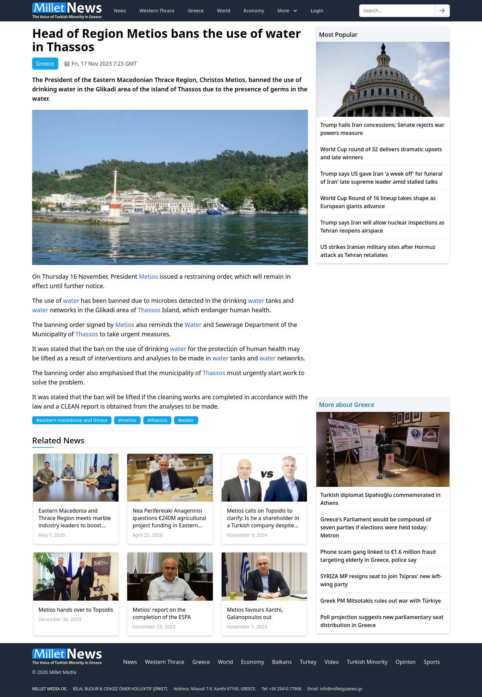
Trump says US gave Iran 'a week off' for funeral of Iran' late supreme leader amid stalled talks (381, 177)
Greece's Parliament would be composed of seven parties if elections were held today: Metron (375, 527)
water (71, 300)
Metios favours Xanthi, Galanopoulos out (255, 613)
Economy (254, 10)
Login (317, 10)
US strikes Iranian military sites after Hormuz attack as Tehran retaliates (377, 251)
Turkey (308, 662)
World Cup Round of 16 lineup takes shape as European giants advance (378, 202)
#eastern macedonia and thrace (71, 420)
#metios (127, 420)
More (288, 10)
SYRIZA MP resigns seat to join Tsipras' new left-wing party (381, 580)
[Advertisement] (383, 329)
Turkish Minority (367, 662)
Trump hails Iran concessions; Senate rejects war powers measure (382, 129)
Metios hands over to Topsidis (75, 609)
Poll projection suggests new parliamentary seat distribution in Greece (382, 621)
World (223, 10)
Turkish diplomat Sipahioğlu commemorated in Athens (380, 499)
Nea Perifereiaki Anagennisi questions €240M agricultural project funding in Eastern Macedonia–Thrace (169, 518)
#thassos (157, 420)
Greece (196, 10)
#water (186, 420)
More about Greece (346, 405)
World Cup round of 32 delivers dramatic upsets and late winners (381, 153)
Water (193, 325)
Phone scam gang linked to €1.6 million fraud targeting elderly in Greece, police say (378, 555)
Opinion (406, 662)
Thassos (149, 310)
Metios (148, 276)
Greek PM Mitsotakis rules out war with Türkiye (380, 600)
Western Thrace (157, 10)
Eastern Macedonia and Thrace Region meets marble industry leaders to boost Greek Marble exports (74, 518)
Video (332, 662)
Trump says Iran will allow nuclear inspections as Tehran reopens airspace (382, 226)
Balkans (282, 662)
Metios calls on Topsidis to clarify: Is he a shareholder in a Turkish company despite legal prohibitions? (263, 518)
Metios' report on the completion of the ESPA (162, 613)
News (120, 10)
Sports (432, 662)
